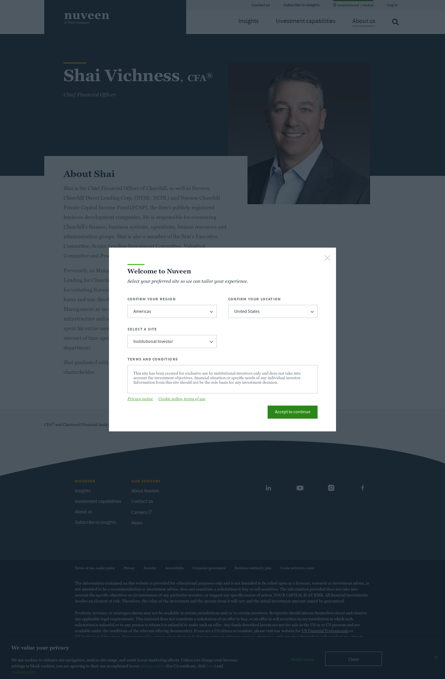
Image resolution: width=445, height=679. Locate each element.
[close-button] (327, 258)
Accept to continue (292, 412)
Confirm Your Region (151, 299)
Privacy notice (140, 399)
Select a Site (142, 329)
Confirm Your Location (254, 299)
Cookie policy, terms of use (181, 399)
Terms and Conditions (152, 359)
